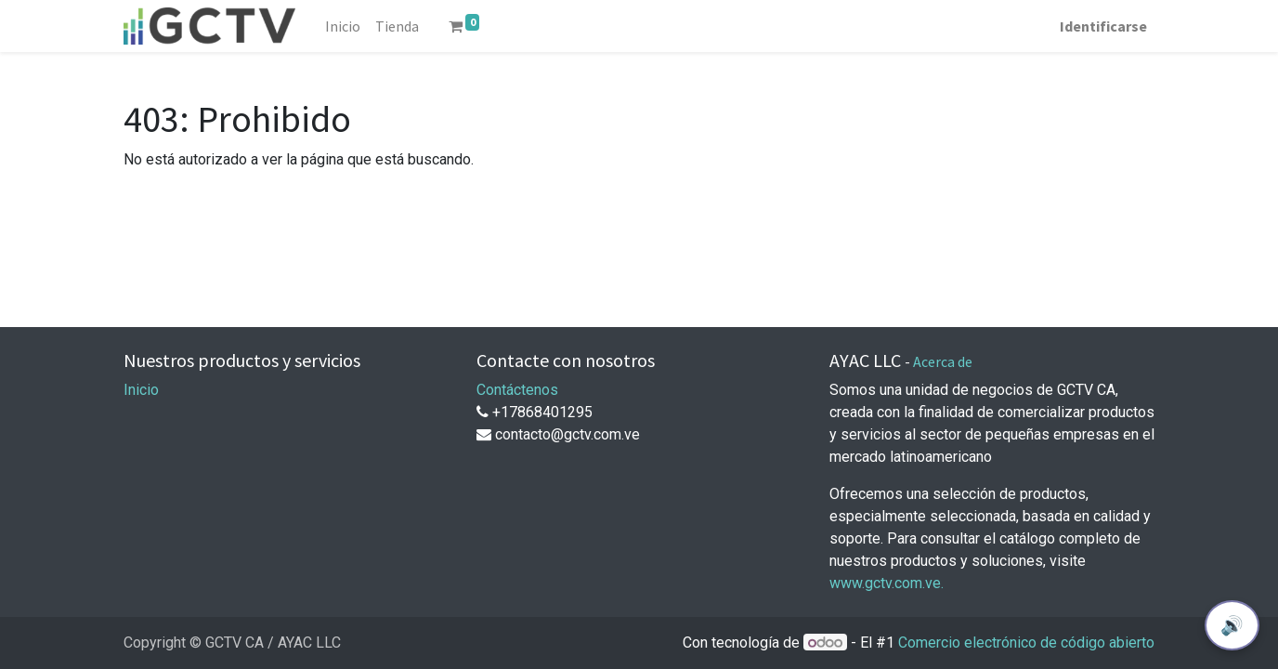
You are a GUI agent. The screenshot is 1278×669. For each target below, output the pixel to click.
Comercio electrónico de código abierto (1026, 642)
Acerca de (942, 361)
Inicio (141, 390)
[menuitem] (343, 26)
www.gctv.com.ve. (886, 583)
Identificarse (1103, 26)
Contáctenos (517, 390)
